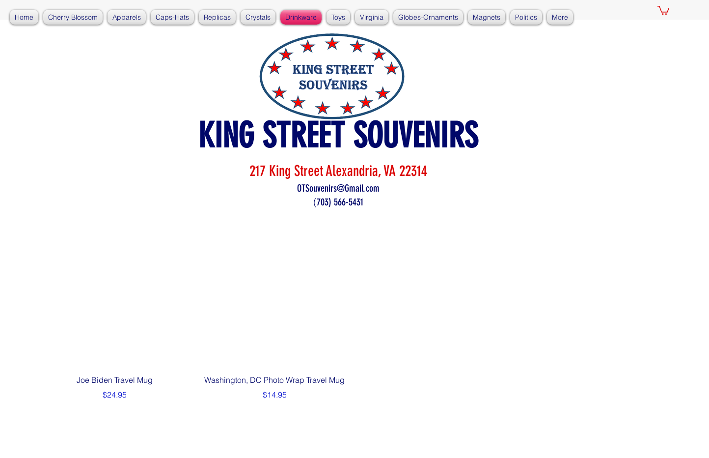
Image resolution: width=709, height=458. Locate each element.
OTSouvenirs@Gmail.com (338, 188)
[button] (663, 10)
